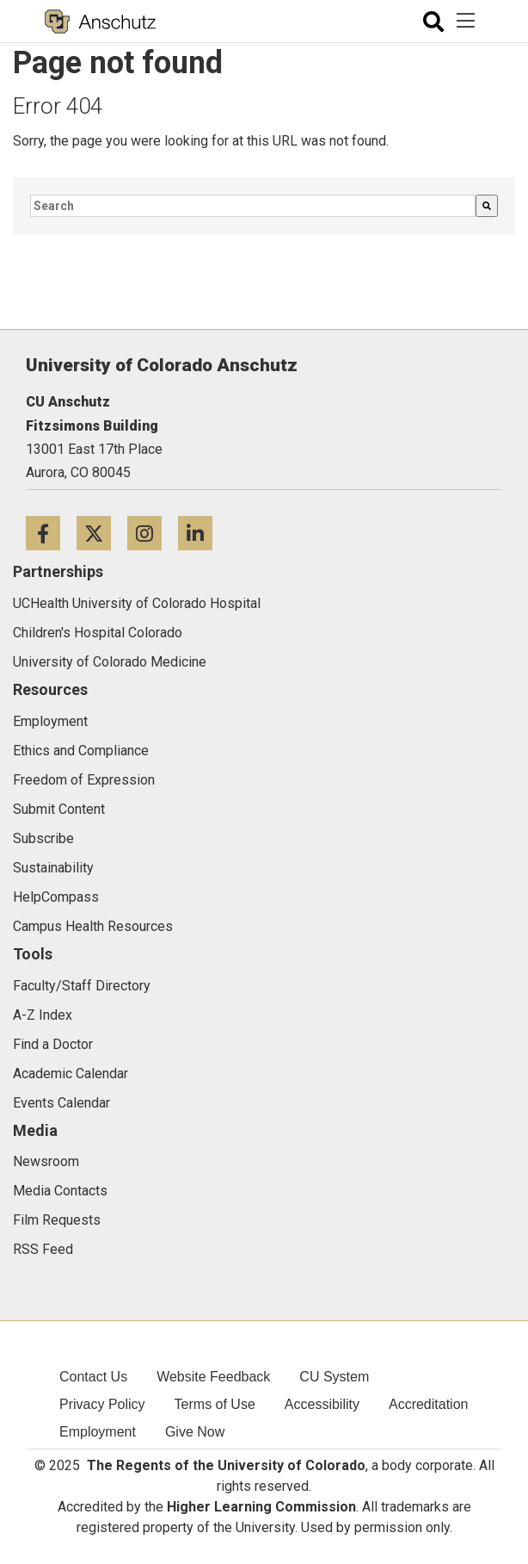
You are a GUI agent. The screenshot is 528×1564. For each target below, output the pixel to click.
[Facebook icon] (51, 532)
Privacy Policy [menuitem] (102, 1404)
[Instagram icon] (152, 532)
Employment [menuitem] (97, 1431)
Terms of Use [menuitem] (215, 1404)
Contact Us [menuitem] (93, 1376)
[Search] (487, 206)
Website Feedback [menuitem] (213, 1376)
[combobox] (253, 206)
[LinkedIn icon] (201, 532)
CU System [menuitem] (334, 1376)
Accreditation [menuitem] (429, 1404)
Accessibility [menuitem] (322, 1404)
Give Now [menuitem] (194, 1431)
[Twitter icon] (102, 532)
